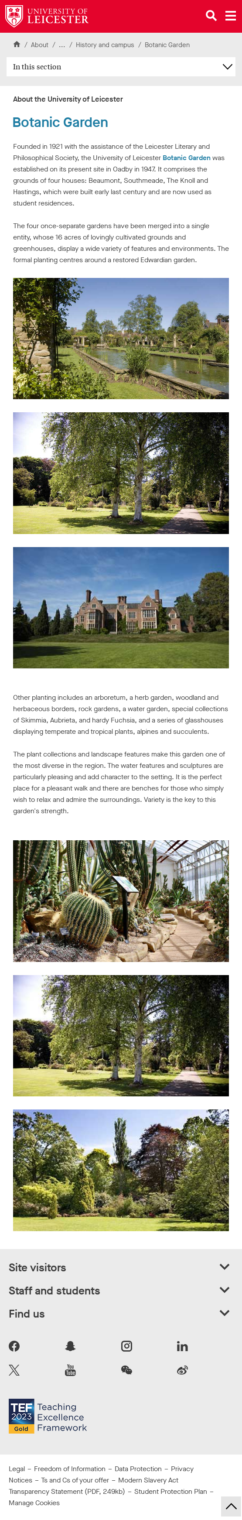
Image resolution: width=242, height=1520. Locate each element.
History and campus (106, 45)
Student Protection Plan (170, 1491)
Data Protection (138, 1468)
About (39, 45)
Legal (17, 1468)
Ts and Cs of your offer (75, 1480)
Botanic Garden (187, 157)
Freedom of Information (70, 1468)
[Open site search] (211, 16)
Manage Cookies (34, 1502)
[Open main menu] (231, 16)
